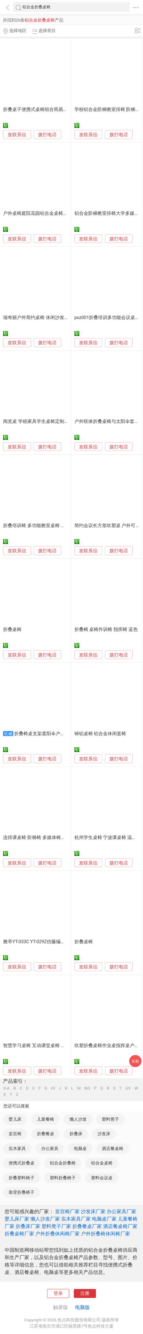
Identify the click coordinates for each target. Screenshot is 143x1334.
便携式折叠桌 (21, 1162)
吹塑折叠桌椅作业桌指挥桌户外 (106, 1045)
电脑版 (82, 1307)
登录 (58, 1293)
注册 (84, 1293)
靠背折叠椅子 (21, 1192)
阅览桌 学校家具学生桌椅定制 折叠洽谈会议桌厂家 (55, 421)
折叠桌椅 (12, 629)
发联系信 (17, 134)
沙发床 (103, 1133)
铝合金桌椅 (102, 1162)
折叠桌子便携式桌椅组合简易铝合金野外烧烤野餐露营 (58, 109)
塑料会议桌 (102, 1177)
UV (128, 1088)
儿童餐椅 (45, 1119)
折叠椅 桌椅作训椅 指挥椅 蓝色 (106, 629)
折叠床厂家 (28, 1226)
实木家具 (17, 1148)
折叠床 (76, 1133)
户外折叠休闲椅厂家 (57, 1234)
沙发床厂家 (93, 1211)
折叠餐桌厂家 (87, 1226)
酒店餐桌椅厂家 (120, 1226)
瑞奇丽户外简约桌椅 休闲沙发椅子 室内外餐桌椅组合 (57, 317)
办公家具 (49, 1148)
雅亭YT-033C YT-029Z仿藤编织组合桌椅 (43, 941)
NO (87, 1088)
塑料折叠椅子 (63, 1177)
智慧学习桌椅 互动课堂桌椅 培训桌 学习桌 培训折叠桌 (58, 1045)
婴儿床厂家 (17, 1219)
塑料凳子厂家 (56, 1226)
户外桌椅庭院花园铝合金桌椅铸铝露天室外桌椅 (51, 213)
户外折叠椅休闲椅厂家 (105, 1234)
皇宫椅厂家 (67, 1211)
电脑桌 (80, 1148)
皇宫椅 (15, 1133)
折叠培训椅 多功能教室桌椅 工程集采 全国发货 (51, 525)
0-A (6, 1088)
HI (53, 1088)
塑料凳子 (110, 1119)
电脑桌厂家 (104, 1219)
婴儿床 (15, 1119)
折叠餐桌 (45, 1133)
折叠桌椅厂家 (19, 1234)
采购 (135, 1061)
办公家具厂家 (121, 1211)
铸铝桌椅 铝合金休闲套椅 (100, 733)
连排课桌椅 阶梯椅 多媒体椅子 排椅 (39, 837)
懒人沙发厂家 (45, 1219)
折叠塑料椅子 (21, 1177)
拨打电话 (47, 134)
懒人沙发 (78, 1119)
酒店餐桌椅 (112, 1148)
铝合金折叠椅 (63, 1162)
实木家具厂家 (76, 1219)
